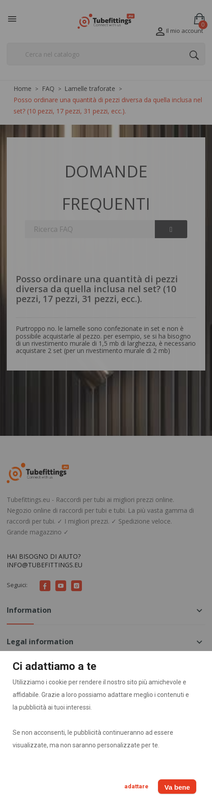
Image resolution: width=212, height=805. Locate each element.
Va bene (177, 787)
